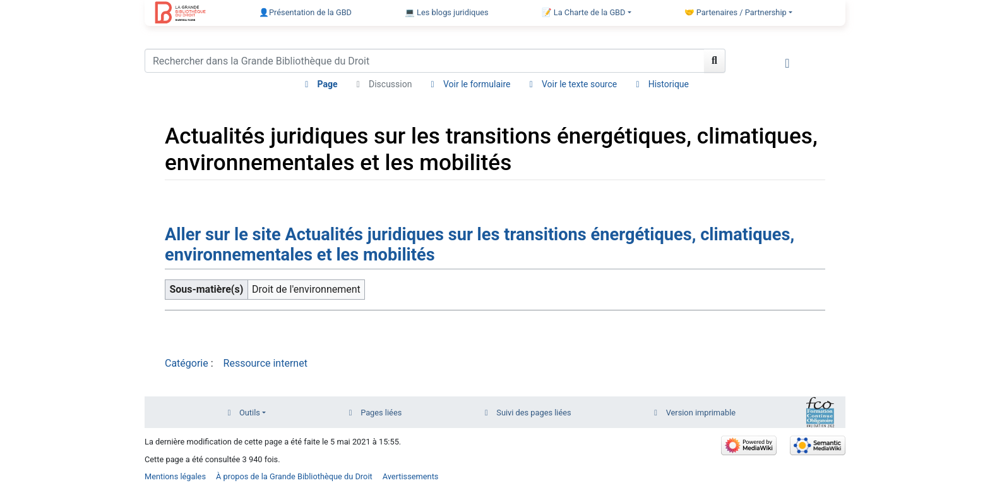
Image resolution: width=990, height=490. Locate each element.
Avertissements (411, 476)
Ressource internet (265, 363)
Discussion (390, 84)
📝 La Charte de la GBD (584, 12)
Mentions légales (175, 476)
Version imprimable (701, 412)
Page (327, 84)
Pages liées (381, 412)
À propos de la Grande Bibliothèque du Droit (294, 476)
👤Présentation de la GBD (305, 12)
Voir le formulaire (477, 84)
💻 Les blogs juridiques (447, 12)
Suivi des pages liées (533, 412)
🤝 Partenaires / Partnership (735, 12)
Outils (249, 412)
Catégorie (186, 363)
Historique (668, 84)
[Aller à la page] (714, 61)
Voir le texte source (579, 84)
